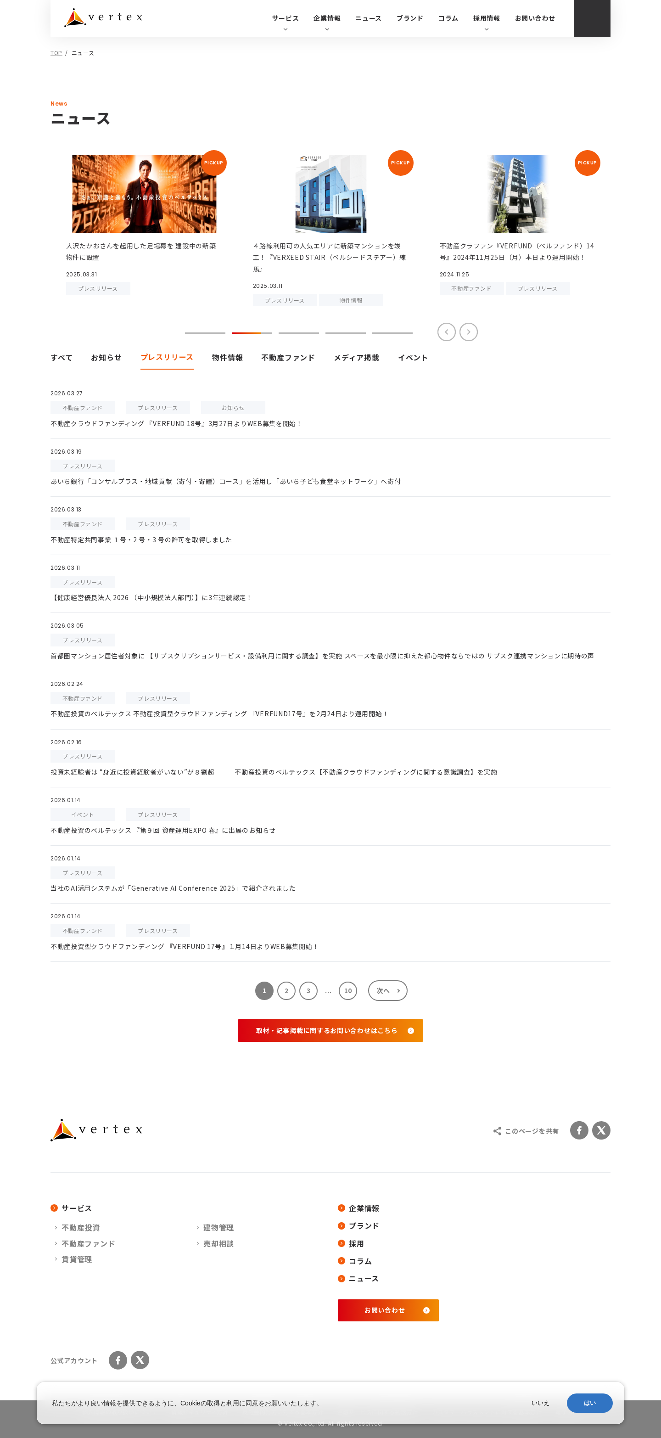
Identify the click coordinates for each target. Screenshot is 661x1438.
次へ (383, 990)
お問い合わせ (535, 17)
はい (590, 1402)
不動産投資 (81, 1227)
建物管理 (218, 1227)
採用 (351, 1243)
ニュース (368, 17)
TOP (56, 52)
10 (348, 990)
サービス (71, 1207)
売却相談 (218, 1243)
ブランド (410, 17)
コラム (448, 17)
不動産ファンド (89, 1243)
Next (468, 332)
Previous (446, 332)
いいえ (540, 1402)
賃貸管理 (77, 1258)
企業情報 (359, 1207)
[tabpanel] (144, 222)
